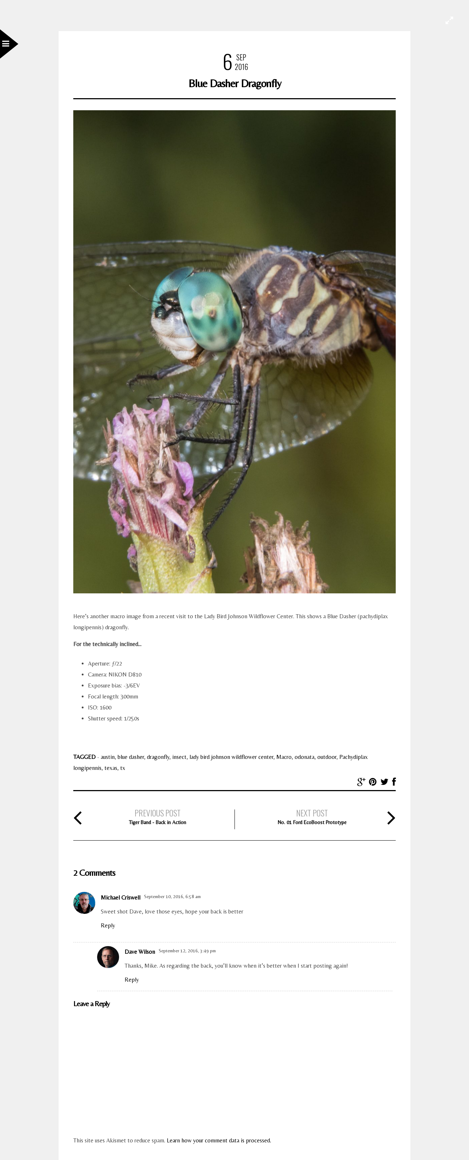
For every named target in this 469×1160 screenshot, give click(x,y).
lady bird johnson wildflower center (231, 756)
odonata (304, 756)
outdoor (326, 756)
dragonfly (158, 756)
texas (110, 767)
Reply (108, 925)
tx (122, 767)
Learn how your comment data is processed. (219, 1140)
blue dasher (131, 756)
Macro (284, 756)
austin (108, 756)
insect (179, 756)
